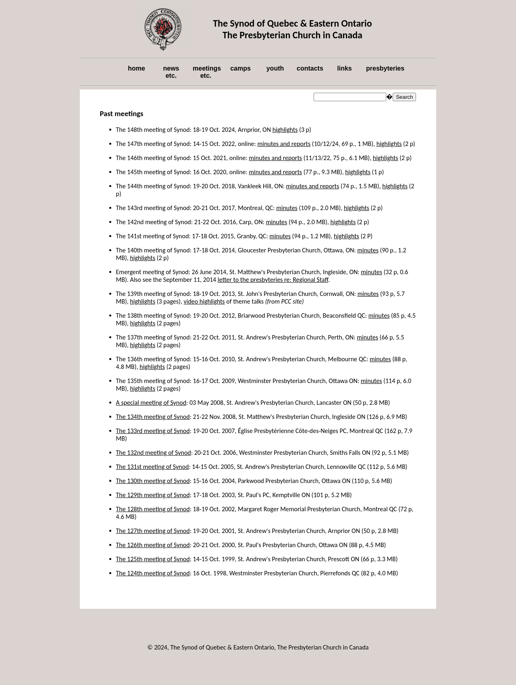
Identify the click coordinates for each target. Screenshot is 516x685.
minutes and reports (283, 144)
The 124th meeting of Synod (153, 573)
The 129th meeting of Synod (153, 495)
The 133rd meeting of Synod (153, 431)
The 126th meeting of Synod (153, 545)
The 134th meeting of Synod (153, 417)
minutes (287, 208)
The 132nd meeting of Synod (153, 452)
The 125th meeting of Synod (153, 559)
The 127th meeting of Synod (153, 531)
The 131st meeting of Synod (152, 467)
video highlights (204, 301)
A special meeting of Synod (151, 402)
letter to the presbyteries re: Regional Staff (273, 279)
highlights (285, 129)
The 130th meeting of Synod (153, 481)
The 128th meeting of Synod (153, 509)
